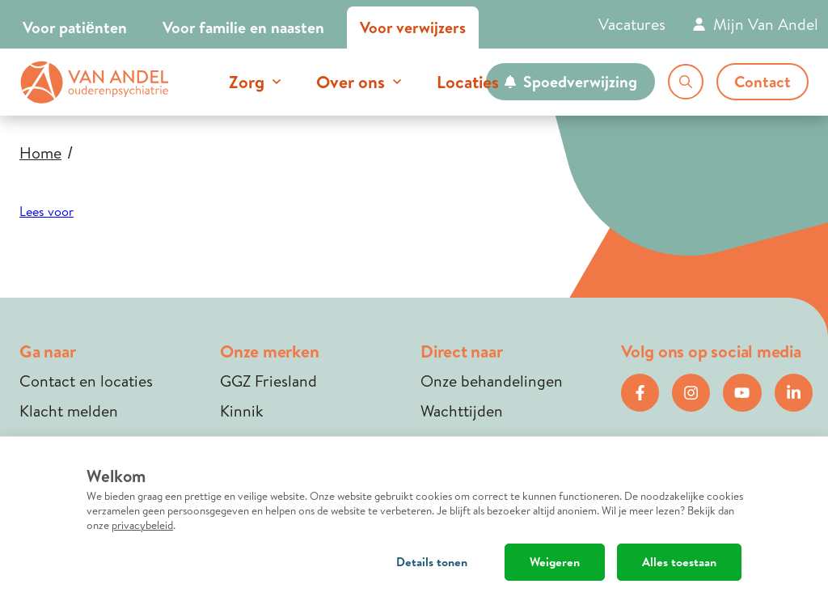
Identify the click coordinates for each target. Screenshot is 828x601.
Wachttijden (461, 410)
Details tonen (431, 561)
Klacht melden (68, 410)
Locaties (468, 82)
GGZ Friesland (268, 380)
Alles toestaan (679, 561)
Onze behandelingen (491, 380)
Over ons (350, 82)
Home (40, 152)
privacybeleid (142, 525)
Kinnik (241, 410)
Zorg (246, 82)
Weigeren (555, 561)
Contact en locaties (86, 380)
